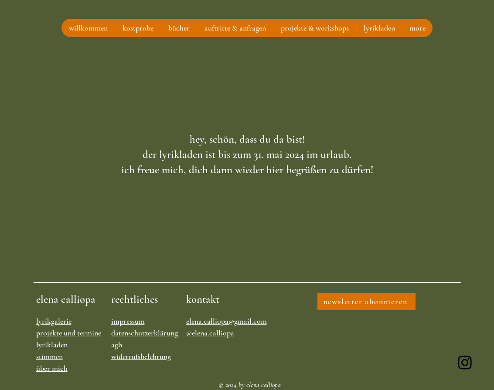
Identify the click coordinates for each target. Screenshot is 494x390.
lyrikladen (52, 344)
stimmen (49, 356)
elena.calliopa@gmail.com (226, 321)
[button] (137, 28)
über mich (52, 368)
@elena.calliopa (210, 333)
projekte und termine (68, 333)
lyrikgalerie (54, 321)
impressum (128, 321)
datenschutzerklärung (144, 333)
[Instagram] (465, 362)
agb (116, 344)
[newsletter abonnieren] (366, 301)
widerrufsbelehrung (141, 356)
